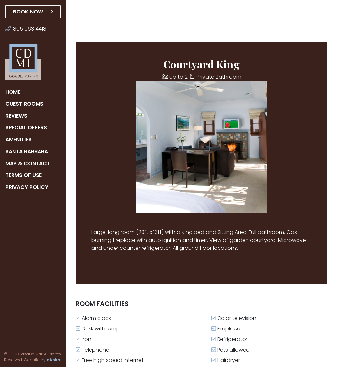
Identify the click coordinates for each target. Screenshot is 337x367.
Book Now (33, 11)
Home (13, 92)
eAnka (44, 360)
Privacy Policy (27, 187)
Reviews (17, 115)
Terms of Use (24, 175)
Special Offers (27, 127)
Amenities (20, 139)
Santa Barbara (27, 151)
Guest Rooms (24, 104)
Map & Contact (27, 163)
